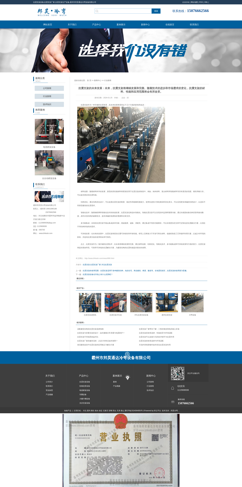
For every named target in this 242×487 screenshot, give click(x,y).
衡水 (96, 411)
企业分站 (185, 2)
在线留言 (169, 24)
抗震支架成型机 (90, 315)
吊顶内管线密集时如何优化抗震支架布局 (155, 345)
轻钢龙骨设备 (84, 386)
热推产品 (67, 411)
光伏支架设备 (84, 403)
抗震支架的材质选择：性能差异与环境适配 (155, 333)
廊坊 (92, 411)
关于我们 (72, 24)
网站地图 (194, 2)
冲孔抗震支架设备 (141, 315)
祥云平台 (157, 411)
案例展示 (121, 24)
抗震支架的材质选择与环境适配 (151, 341)
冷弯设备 (192, 315)
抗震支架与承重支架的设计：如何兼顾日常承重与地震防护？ (101, 333)
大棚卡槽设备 (84, 399)
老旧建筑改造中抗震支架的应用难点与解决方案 (95, 345)
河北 (84, 411)
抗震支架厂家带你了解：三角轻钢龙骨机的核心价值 (159, 329)
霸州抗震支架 (167, 315)
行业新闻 (47, 96)
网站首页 (47, 24)
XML (206, 2)
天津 (118, 411)
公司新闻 (47, 88)
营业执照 (49, 390)
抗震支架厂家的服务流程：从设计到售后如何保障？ (97, 341)
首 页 (89, 80)
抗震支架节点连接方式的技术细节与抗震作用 (156, 337)
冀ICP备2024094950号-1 (134, 411)
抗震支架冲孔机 (116, 315)
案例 (115, 382)
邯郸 (110, 411)
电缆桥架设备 (49, 147)
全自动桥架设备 (49, 178)
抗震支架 (86, 265)
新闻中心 (145, 24)
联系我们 (194, 24)
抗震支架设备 (84, 382)
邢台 (114, 411)
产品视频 (49, 395)
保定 (100, 411)
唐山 (122, 411)
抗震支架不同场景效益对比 (87, 337)
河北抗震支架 (106, 265)
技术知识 (47, 104)
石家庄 (105, 411)
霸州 (88, 411)
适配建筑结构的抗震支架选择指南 (90, 329)
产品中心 (96, 24)
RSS (201, 2)
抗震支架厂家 (95, 265)
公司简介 (49, 382)
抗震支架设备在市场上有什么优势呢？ (98, 274)
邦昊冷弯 (174, 411)
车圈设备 (82, 395)
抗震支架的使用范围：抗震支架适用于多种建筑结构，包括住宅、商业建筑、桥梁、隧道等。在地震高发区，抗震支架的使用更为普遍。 (135, 271)
